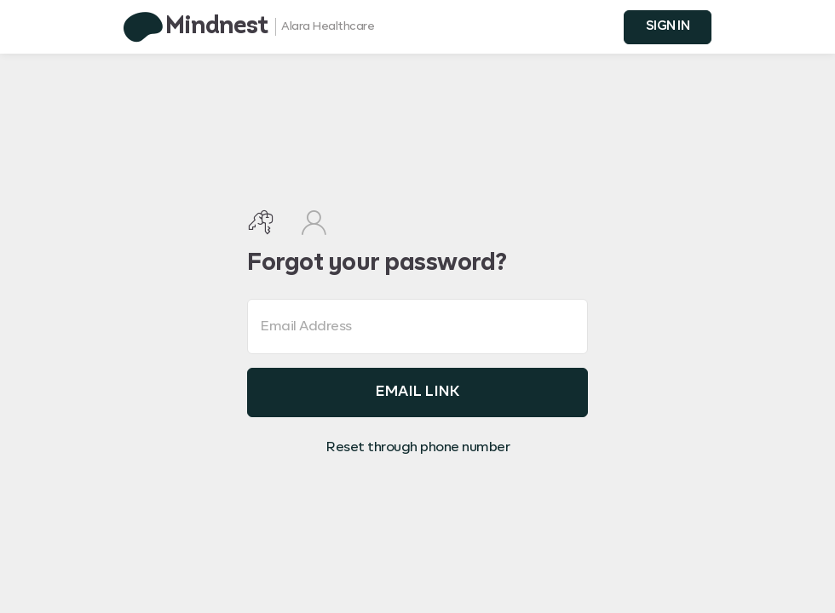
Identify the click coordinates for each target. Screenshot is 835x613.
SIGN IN (668, 26)
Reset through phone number (417, 448)
